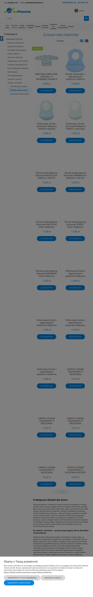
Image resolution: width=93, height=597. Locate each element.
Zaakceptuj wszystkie (19, 583)
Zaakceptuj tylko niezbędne (22, 578)
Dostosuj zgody (53, 578)
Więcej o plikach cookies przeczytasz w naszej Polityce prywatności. (28, 572)
